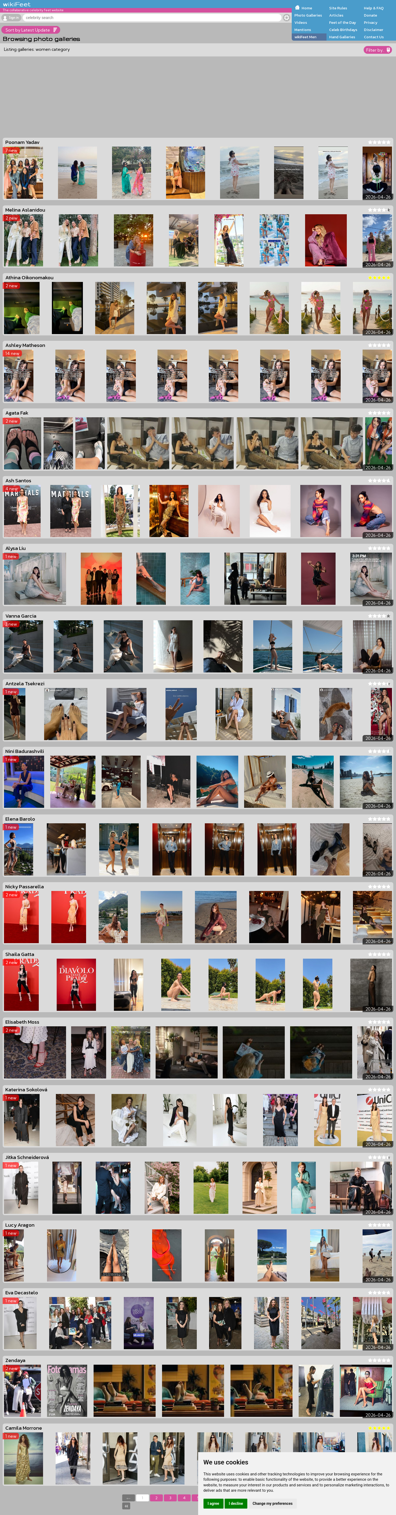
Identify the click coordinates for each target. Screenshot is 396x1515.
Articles (336, 15)
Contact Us (374, 37)
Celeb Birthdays (343, 30)
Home (307, 8)
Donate (370, 15)
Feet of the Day (342, 22)
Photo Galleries (308, 15)
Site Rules (338, 8)
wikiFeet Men (305, 37)
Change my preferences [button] (273, 1503)
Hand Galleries (342, 37)
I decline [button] (236, 1503)
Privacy (371, 22)
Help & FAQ (374, 8)
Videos (300, 22)
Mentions (302, 30)
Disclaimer (373, 30)
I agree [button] (213, 1503)
